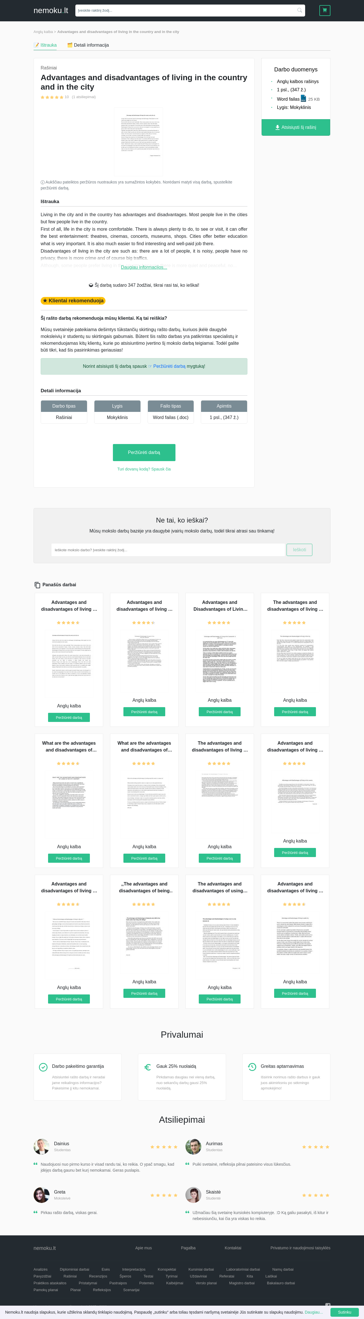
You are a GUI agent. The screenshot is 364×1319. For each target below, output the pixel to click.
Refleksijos (102, 1290)
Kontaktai (233, 1248)
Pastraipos (118, 1283)
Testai (148, 1276)
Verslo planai (206, 1283)
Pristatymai (88, 1283)
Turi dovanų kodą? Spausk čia (144, 469)
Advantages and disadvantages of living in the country (295, 750)
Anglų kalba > (45, 32)
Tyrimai (171, 1276)
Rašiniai (64, 417)
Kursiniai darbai (201, 1269)
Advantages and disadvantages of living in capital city (295, 891)
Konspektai (167, 1269)
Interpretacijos (134, 1269)
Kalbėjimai (174, 1283)
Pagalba (188, 1248)
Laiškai (271, 1276)
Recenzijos (98, 1276)
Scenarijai (131, 1290)
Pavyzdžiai (42, 1276)
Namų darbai (282, 1269)
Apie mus (143, 1248)
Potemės (146, 1283)
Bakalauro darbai (281, 1283)
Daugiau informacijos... (144, 267)
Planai (75, 1290)
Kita (250, 1276)
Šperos (125, 1276)
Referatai (226, 1276)
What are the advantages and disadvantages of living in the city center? (69, 750)
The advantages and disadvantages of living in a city (220, 750)
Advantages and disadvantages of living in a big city (69, 891)
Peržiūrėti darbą (144, 452)
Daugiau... (314, 1312)
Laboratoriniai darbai (243, 1269)
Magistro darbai (242, 1283)
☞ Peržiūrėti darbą (166, 366)
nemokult (51, 10)
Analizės (40, 1269)
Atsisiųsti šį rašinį (296, 127)
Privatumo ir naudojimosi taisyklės (300, 1248)
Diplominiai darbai (74, 1269)
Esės (106, 1269)
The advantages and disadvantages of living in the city (295, 609)
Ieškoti (299, 549)
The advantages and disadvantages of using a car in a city (220, 891)
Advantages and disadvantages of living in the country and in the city (118, 32)
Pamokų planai (46, 1290)
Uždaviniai (198, 1276)
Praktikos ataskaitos (50, 1283)
